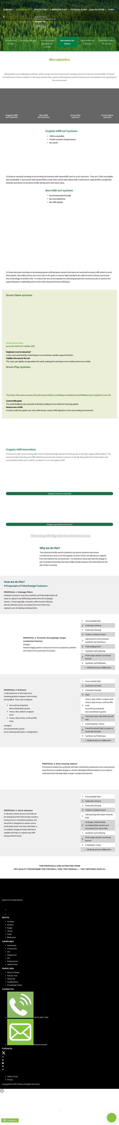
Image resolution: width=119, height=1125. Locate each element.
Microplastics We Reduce (67, 42)
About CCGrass (13, 972)
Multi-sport (11, 937)
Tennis (10, 931)
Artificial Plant (79, 9)
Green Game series (14, 343)
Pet (8, 958)
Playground (11, 955)
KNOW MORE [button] (40, 26)
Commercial (12, 949)
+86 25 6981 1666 (40, 1017)
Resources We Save (28, 40)
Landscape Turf (59, 9)
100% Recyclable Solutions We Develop (47, 43)
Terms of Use (12, 1076)
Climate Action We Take (10, 42)
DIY (8, 952)
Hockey (10, 925)
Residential (11, 945)
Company (8, 9)
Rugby (9, 928)
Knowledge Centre (14, 985)
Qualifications (97, 9)
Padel (9, 934)
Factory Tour (12, 976)
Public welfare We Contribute (87, 42)
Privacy (10, 1080)
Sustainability (24, 9)
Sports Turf (41, 9)
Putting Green (12, 961)
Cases (111, 9)
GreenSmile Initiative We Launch (106, 42)
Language (10, 1120)
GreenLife (11, 979)
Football (10, 921)
